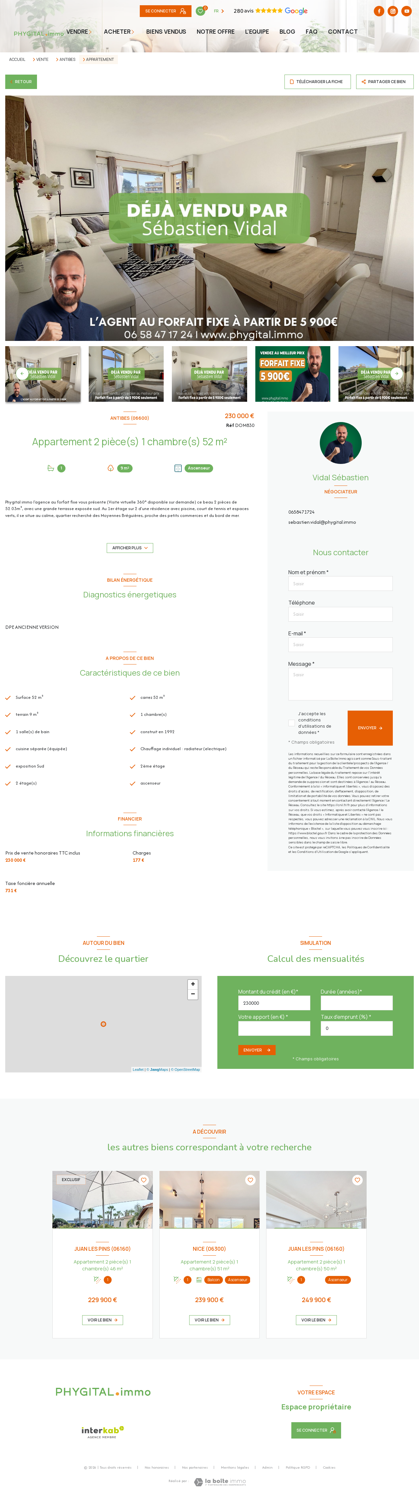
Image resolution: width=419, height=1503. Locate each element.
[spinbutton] (357, 1032)
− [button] (193, 998)
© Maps (157, 1073)
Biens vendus (166, 32)
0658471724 (301, 511)
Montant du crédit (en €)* (268, 995)
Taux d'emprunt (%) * (346, 1020)
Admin (267, 1471)
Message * (301, 663)
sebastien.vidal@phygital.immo (322, 522)
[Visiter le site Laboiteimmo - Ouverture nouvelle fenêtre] (219, 1486)
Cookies (329, 1471)
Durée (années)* (341, 995)
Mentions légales (235, 1471)
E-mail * (297, 633)
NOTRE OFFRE (216, 32)
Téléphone (301, 602)
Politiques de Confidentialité (368, 847)
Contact (343, 32)
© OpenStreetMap (185, 1073)
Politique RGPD (298, 1471)
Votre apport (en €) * (263, 1020)
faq (312, 32)
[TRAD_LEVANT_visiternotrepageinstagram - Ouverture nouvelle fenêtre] (301, 11)
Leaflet (138, 1073)
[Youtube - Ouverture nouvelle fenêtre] (314, 11)
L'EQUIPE (257, 32)
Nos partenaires (195, 1471)
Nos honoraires (157, 1471)
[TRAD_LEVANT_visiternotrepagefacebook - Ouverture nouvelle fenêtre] (287, 11)
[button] (396, 373)
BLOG (287, 32)
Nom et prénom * (308, 572)
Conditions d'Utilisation (315, 852)
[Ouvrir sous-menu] (93, 31)
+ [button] (193, 988)
